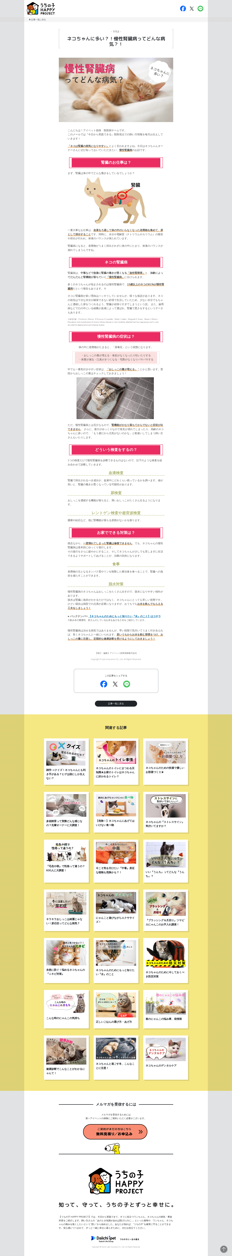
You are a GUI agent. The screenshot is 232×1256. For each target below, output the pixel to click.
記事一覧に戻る (38, 19)
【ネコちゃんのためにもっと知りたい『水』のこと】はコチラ (124, 616)
